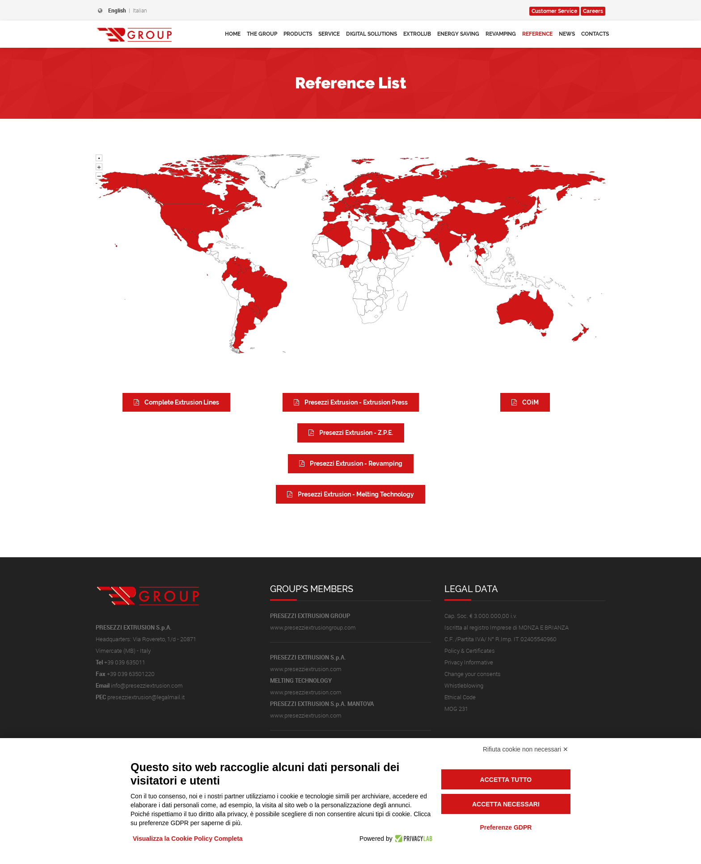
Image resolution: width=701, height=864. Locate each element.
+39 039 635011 (124, 662)
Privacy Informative (468, 662)
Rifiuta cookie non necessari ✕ (525, 749)
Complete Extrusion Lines (176, 402)
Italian (140, 10)
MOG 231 (456, 709)
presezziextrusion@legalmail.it (146, 697)
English (117, 10)
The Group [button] (262, 34)
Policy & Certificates (469, 651)
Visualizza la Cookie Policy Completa (188, 838)
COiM (525, 402)
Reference (537, 34)
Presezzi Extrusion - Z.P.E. (350, 432)
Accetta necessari (506, 804)
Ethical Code (460, 697)
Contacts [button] (595, 34)
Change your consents (472, 674)
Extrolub (417, 34)
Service (554, 11)
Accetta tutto (506, 779)
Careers (593, 11)
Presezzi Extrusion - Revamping (350, 463)
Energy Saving (458, 34)
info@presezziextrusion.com (147, 685)
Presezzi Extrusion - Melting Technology (350, 494)
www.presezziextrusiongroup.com (313, 627)
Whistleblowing (463, 685)
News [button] (567, 34)
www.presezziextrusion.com (306, 669)
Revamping (501, 34)
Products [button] (297, 34)
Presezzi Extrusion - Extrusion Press (351, 402)
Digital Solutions (371, 34)
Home (233, 34)
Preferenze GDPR (506, 827)
